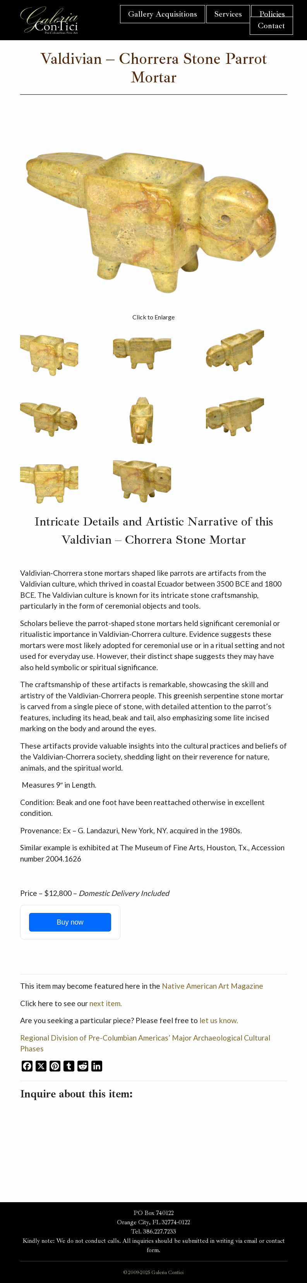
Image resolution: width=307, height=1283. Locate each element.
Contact (271, 26)
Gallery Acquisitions (162, 14)
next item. (105, 1003)
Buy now (70, 922)
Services (228, 14)
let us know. (218, 1020)
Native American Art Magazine (212, 985)
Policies (272, 14)
